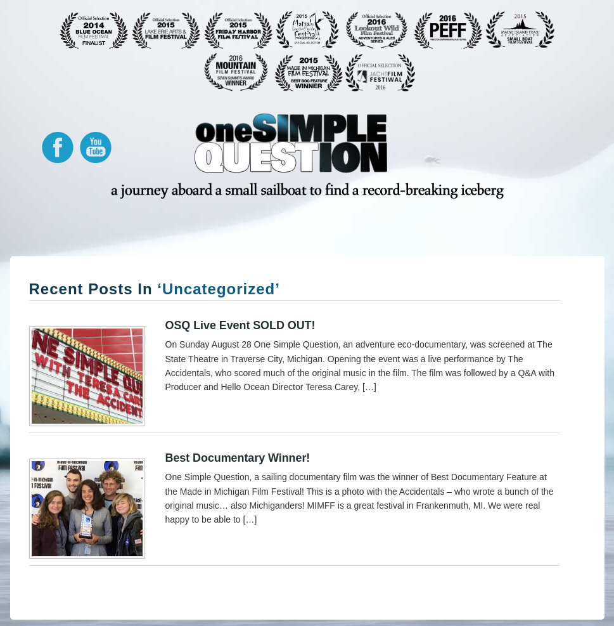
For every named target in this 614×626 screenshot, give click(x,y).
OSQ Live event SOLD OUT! (240, 325)
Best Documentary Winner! (237, 458)
